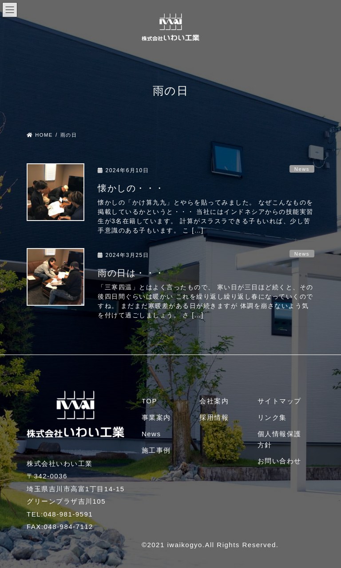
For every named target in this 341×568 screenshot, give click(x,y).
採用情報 (214, 417)
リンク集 (272, 417)
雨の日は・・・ (131, 273)
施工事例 (156, 450)
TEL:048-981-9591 (60, 514)
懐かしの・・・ (131, 188)
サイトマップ (279, 401)
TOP (149, 401)
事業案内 (156, 417)
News (301, 169)
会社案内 (214, 401)
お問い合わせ (279, 461)
